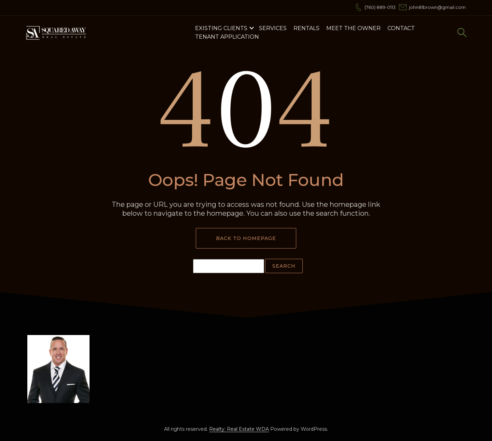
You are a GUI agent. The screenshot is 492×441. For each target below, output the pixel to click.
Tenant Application (227, 37)
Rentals (306, 28)
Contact (401, 28)
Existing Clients (221, 28)
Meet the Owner (353, 28)
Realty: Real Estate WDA (239, 429)
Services (273, 28)
